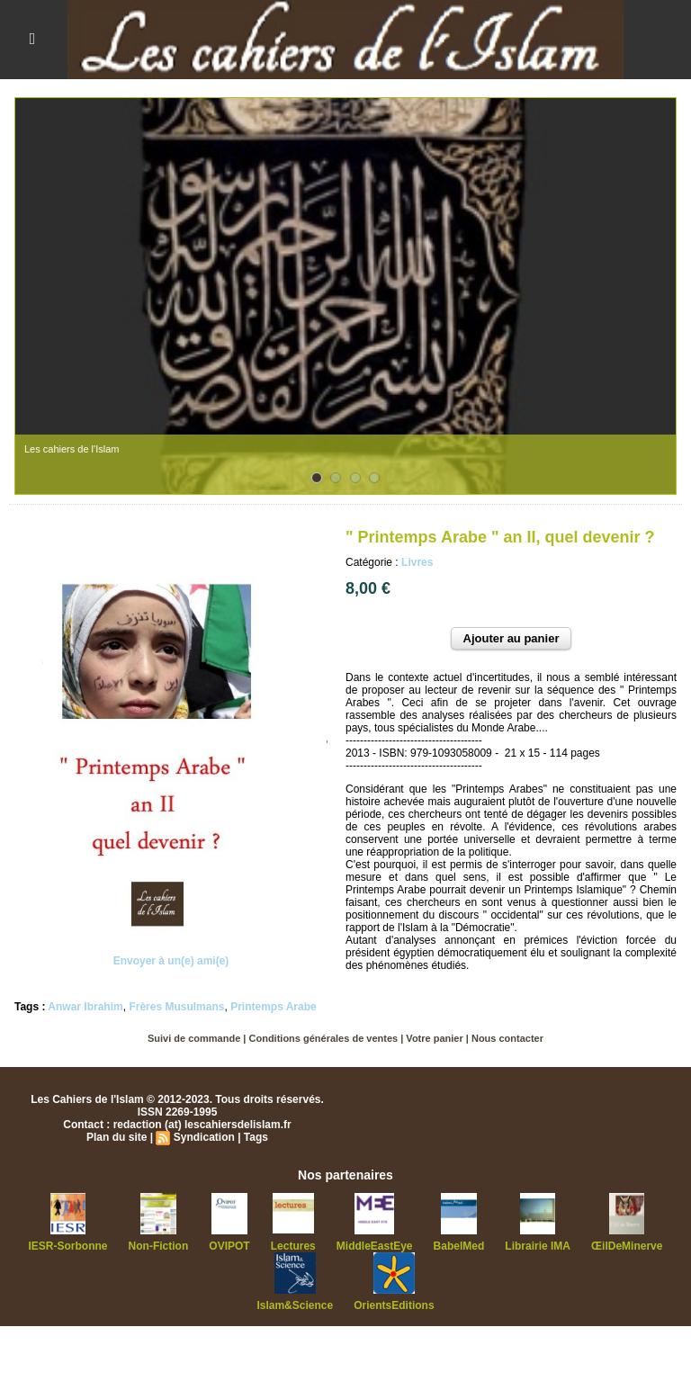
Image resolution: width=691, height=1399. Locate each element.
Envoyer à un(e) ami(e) (171, 961)
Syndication (204, 1137)
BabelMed (459, 1246)
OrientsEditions (394, 1305)
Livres (417, 562)
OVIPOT (229, 1246)
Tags (256, 1137)
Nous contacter (507, 1038)
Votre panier (434, 1038)
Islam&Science (294, 1305)
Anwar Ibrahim (85, 1006)
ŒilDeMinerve (626, 1246)
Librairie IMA (537, 1246)
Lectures (293, 1246)
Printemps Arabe (273, 1006)
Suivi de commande (194, 1038)
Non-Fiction (159, 1246)
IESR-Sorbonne (68, 1246)
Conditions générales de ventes (324, 1038)
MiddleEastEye (375, 1246)
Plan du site (116, 1137)
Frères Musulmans (176, 1006)
